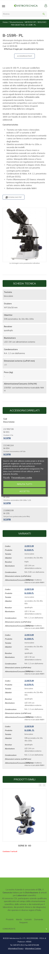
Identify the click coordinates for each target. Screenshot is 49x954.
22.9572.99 (29, 546)
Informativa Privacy (16, 948)
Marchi (19, 919)
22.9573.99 (29, 589)
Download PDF (13, 197)
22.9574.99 (29, 635)
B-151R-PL (29, 550)
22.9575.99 (29, 681)
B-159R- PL (29, 730)
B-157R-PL (29, 685)
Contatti (28, 919)
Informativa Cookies (33, 948)
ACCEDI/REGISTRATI (24, 56)
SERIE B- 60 (24, 845)
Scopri (7, 438)
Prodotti (9, 919)
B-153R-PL (29, 593)
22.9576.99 (29, 726)
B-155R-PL (29, 639)
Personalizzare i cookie (21, 477)
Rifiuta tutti (24, 484)
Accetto (24, 491)
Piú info (6, 477)
